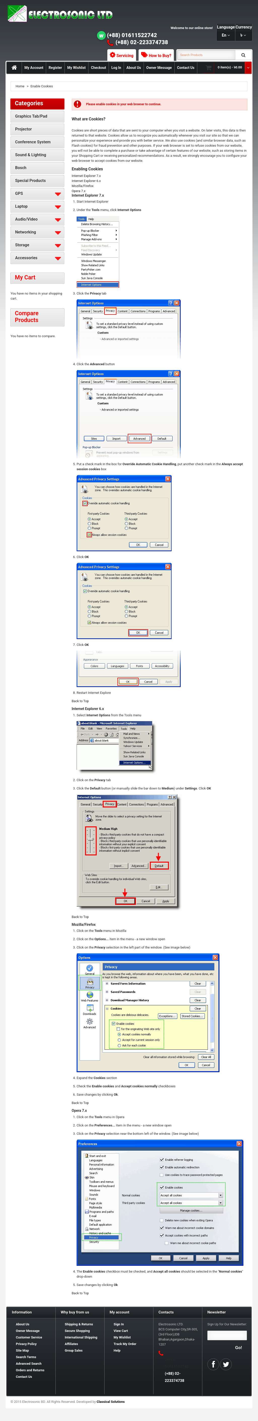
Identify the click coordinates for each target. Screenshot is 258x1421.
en (224, 35)
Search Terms (26, 1357)
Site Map (22, 1350)
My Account (33, 68)
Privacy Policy (26, 1344)
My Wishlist (76, 68)
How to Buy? (160, 55)
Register (55, 68)
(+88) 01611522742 (132, 35)
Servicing (125, 55)
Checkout (98, 68)
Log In (116, 68)
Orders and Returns (30, 1370)
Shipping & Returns (79, 1324)
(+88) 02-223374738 (142, 42)
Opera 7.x (79, 191)
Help (117, 1350)
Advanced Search (29, 1363)
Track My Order (125, 1344)
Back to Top (80, 701)
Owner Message (159, 68)
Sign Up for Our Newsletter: (227, 1324)
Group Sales (74, 1350)
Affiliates (71, 1344)
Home (20, 86)
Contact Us (186, 68)
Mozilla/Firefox (83, 186)
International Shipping (81, 1337)
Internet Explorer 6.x (86, 181)
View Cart (121, 1331)
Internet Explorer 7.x (86, 176)
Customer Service (29, 1337)
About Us (133, 68)
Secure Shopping (77, 1331)
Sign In (119, 1324)
